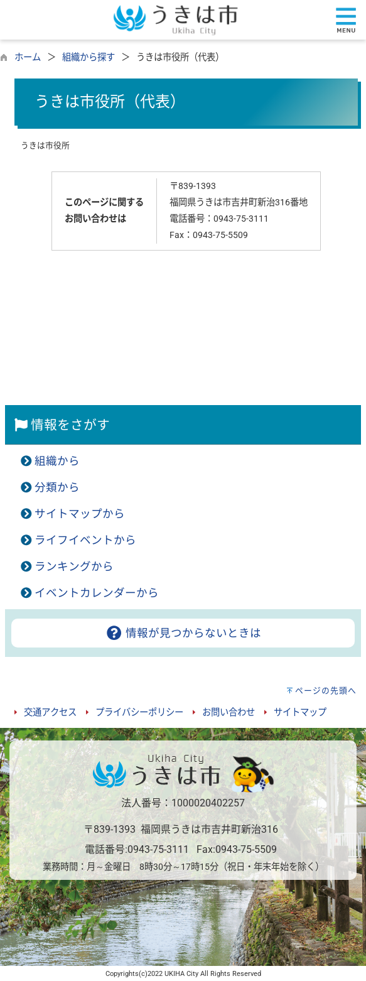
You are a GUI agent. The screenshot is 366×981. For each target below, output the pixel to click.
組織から (57, 461)
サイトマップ (300, 712)
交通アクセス (50, 712)
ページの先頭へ (326, 690)
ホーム (27, 57)
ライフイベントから (85, 540)
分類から (57, 487)
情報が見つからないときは (183, 633)
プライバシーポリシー (139, 712)
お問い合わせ (228, 712)
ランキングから (74, 566)
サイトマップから (80, 513)
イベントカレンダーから (97, 593)
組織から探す (88, 57)
